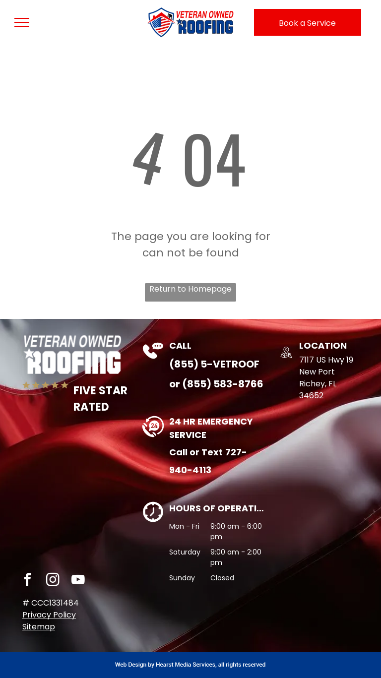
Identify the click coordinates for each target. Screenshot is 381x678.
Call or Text (196, 452)
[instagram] (53, 581)
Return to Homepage (190, 289)
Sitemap (38, 626)
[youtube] (78, 581)
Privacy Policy (49, 614)
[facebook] (27, 581)
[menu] (22, 22)
